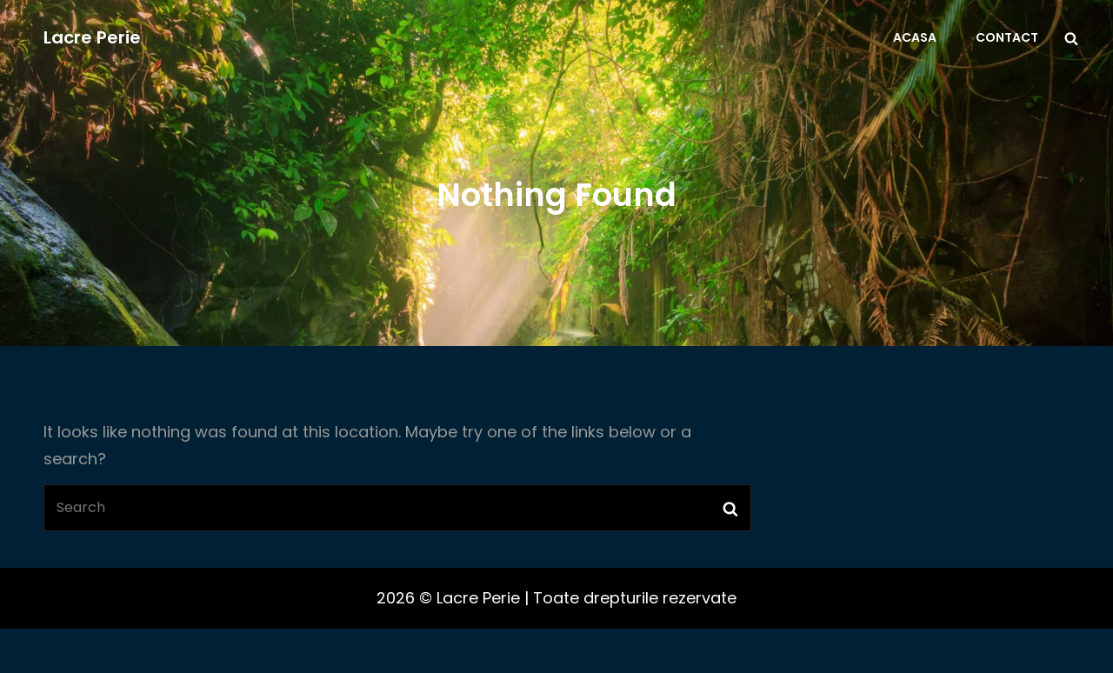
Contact (1007, 37)
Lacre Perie (92, 37)
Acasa (914, 37)
